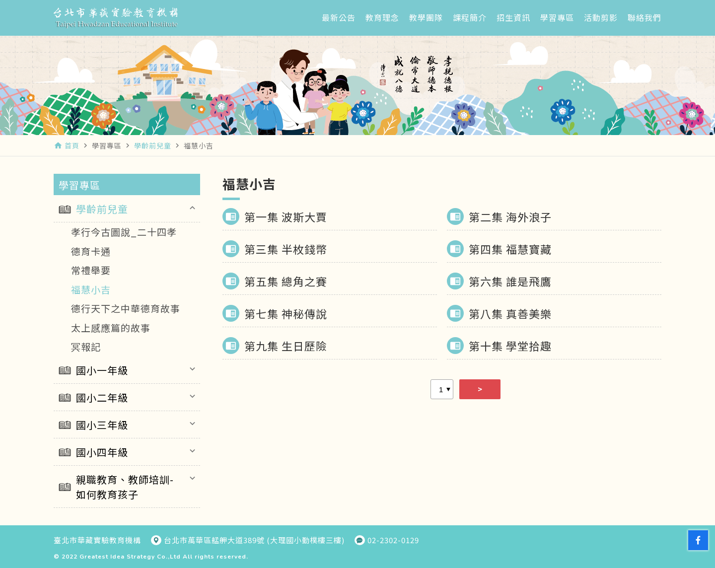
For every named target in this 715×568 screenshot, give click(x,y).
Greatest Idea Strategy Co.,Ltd (130, 557)
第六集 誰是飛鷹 (510, 281)
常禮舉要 (91, 270)
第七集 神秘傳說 (285, 313)
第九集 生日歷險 (285, 346)
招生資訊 (513, 17)
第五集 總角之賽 (285, 281)
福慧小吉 (91, 289)
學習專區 (557, 17)
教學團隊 (426, 17)
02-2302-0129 (393, 540)
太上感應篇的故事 (110, 327)
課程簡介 (470, 17)
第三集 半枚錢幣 (285, 249)
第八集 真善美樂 (510, 313)
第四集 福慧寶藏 (510, 249)
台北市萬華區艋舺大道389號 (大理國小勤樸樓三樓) (254, 540)
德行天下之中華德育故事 (125, 308)
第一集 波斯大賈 (285, 216)
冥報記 (86, 346)
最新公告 (339, 17)
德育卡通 (91, 251)
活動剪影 (601, 17)
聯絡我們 (644, 17)
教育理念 (382, 17)
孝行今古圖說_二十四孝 (124, 231)
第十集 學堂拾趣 (510, 346)
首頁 (72, 145)
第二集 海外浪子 (510, 216)
